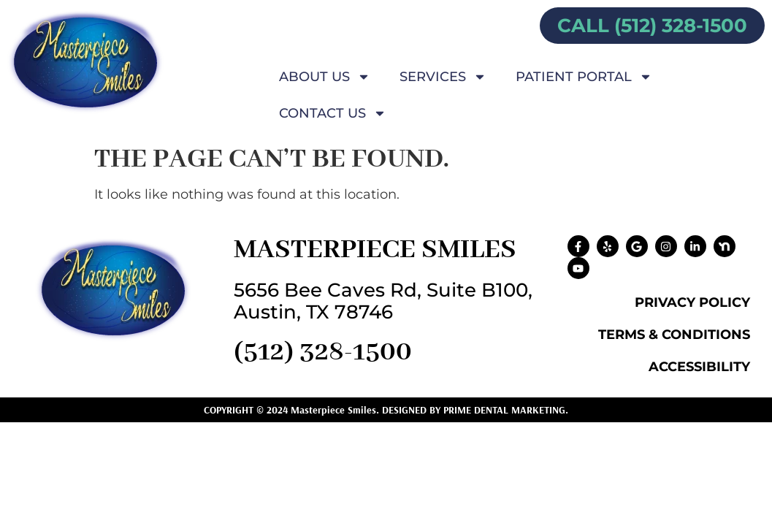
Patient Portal (584, 77)
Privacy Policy (692, 302)
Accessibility (699, 367)
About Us (324, 77)
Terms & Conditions (674, 335)
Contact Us (332, 113)
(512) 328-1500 (323, 352)
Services (443, 77)
